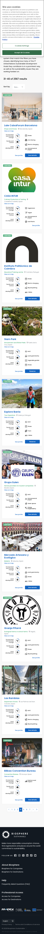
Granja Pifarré (12, 628)
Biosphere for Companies (12, 868)
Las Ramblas (11, 698)
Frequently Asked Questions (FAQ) (16, 884)
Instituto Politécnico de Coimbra (18, 267)
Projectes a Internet (31, 931)
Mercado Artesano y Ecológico (16, 556)
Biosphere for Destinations (12, 872)
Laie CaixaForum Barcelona (20, 125)
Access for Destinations (11, 899)
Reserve (32, 371)
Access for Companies (11, 896)
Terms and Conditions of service (27, 924)
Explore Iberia (12, 411)
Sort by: (7, 86)
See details (32, 155)
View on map (9, 131)
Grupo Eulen (11, 482)
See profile (19, 155)
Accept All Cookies (22, 52)
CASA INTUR (11, 196)
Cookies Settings (22, 46)
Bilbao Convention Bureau (20, 770)
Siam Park (10, 339)
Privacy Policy (7, 924)
